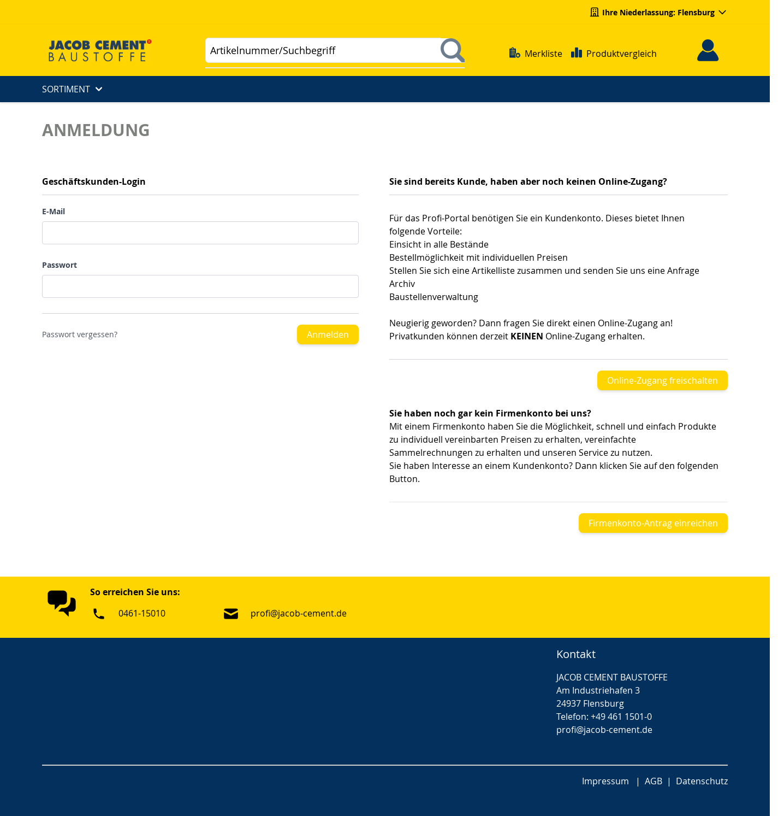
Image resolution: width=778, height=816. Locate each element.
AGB (653, 781)
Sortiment (73, 89)
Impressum (605, 781)
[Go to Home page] (105, 50)
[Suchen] (453, 50)
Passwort (59, 265)
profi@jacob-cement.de (299, 613)
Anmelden (328, 334)
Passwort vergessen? (79, 334)
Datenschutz (702, 781)
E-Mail (53, 211)
